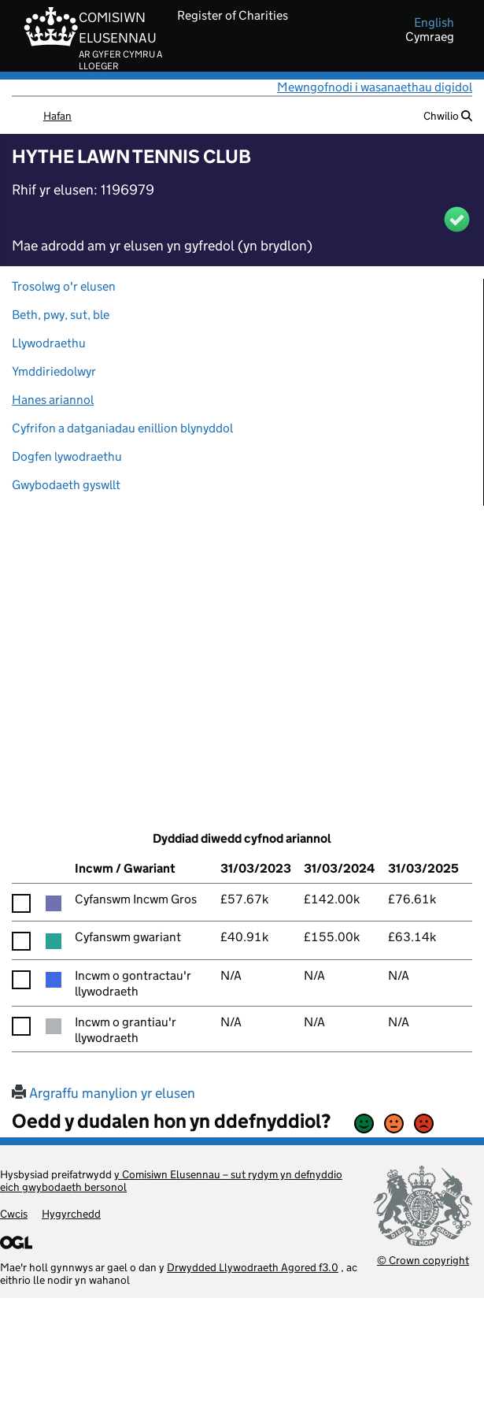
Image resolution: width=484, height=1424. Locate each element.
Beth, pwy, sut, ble (60, 314)
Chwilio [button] (447, 116)
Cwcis (14, 1214)
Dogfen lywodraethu (67, 456)
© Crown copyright (423, 1259)
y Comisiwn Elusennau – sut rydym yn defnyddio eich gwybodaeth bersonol (171, 1180)
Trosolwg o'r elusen (64, 286)
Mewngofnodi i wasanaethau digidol (374, 87)
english (434, 23)
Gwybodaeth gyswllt (66, 484)
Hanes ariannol (53, 399)
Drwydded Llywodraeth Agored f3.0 (252, 1267)
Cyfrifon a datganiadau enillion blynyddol (122, 428)
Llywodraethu (49, 343)
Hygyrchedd (71, 1214)
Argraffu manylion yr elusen (103, 1093)
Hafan (57, 116)
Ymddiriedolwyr (54, 371)
